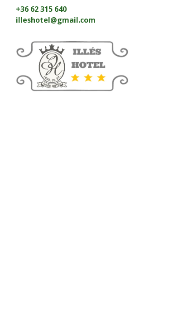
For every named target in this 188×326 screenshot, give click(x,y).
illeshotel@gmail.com (56, 20)
